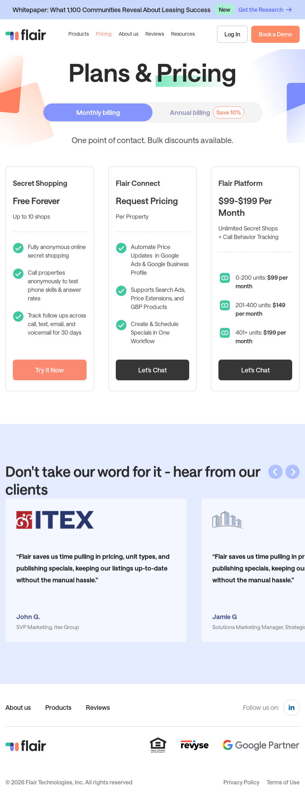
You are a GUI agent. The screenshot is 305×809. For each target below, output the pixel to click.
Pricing (104, 34)
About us (128, 34)
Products (58, 707)
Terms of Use (283, 782)
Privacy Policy (241, 782)
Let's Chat (152, 381)
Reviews (154, 34)
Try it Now (49, 381)
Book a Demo (275, 34)
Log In (232, 34)
